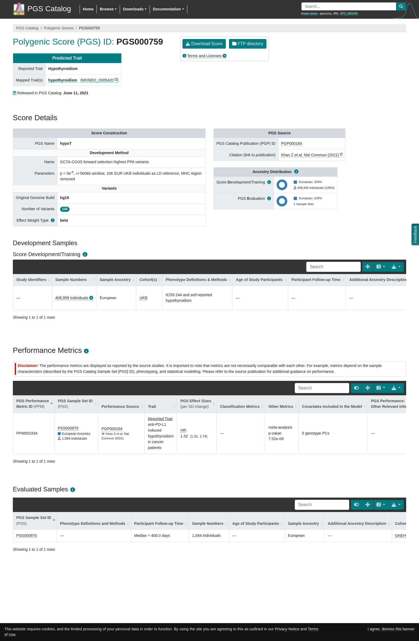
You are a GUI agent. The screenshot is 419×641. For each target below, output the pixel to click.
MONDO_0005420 (98, 80)
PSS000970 (68, 428)
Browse (107, 9)
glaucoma (325, 13)
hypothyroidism (62, 80)
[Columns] (381, 267)
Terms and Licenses (204, 56)
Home (88, 9)
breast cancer (309, 13)
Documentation (167, 9)
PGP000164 (291, 143)
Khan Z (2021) (310, 155)
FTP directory (247, 43)
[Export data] (396, 267)
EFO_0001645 (349, 13)
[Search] (333, 267)
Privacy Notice (287, 629)
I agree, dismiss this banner (391, 629)
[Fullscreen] (367, 267)
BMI (335, 13)
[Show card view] (356, 388)
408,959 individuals (71, 298)
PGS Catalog (27, 28)
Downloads (133, 9)
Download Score (204, 43)
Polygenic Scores (58, 28)
